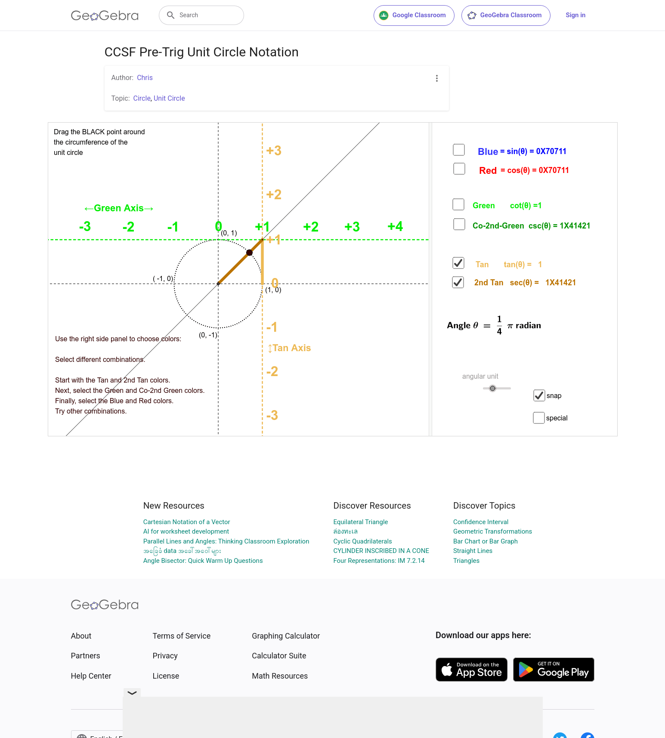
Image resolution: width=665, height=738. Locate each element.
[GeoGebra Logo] (105, 15)
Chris (145, 78)
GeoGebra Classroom (504, 15)
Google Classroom (412, 15)
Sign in (576, 15)
